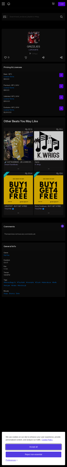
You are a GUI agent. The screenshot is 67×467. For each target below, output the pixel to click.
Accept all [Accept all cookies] (33, 447)
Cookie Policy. (47, 440)
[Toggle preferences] (12, 460)
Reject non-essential (33, 454)
